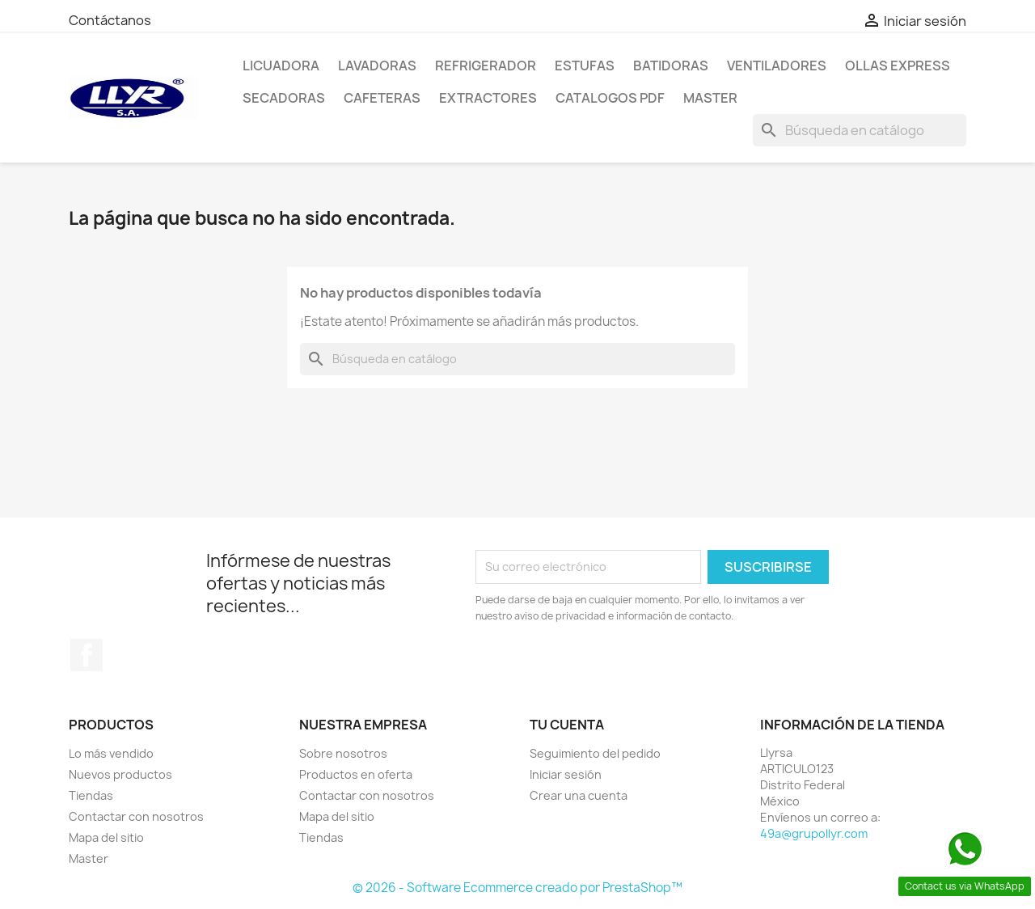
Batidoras (670, 65)
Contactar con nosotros (136, 816)
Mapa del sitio (106, 837)
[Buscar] (859, 130)
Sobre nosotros (343, 753)
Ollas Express (897, 65)
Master (710, 98)
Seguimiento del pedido (595, 753)
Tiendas (91, 795)
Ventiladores (776, 65)
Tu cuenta (567, 725)
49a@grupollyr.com (814, 833)
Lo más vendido (111, 753)
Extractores (488, 98)
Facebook (86, 655)
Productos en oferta (355, 774)
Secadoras (284, 98)
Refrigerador (485, 65)
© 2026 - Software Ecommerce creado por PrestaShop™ (517, 887)
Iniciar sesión (566, 774)
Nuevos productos (120, 774)
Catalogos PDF (610, 98)
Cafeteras (382, 98)
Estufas (585, 65)
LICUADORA (281, 65)
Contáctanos (110, 20)
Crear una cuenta (578, 795)
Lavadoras (377, 65)
